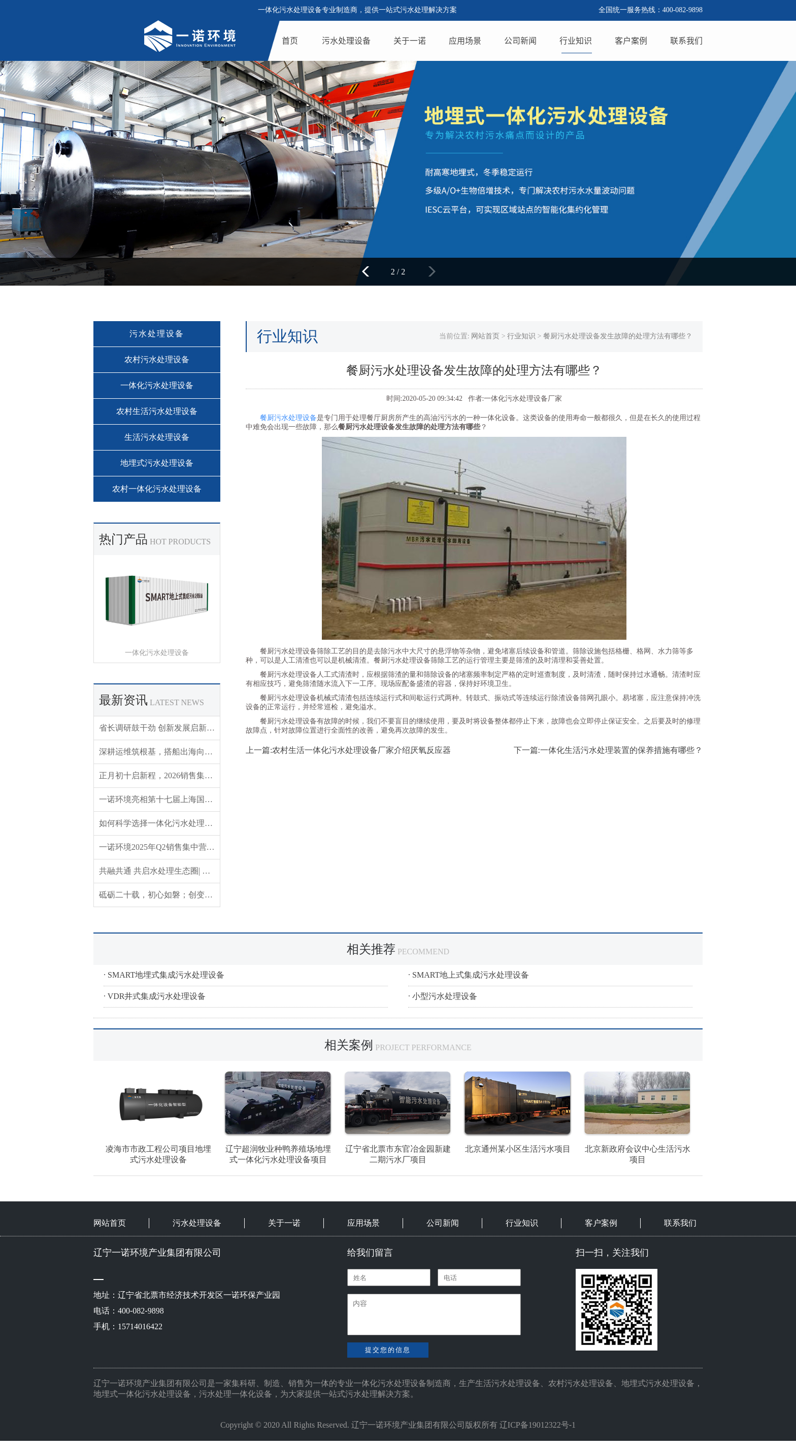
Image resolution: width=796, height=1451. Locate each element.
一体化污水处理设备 (156, 385)
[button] (369, 271)
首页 (290, 41)
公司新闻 (520, 41)
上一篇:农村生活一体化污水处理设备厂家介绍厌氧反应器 (348, 750)
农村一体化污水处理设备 (157, 489)
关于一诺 (409, 41)
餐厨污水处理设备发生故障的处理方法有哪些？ (617, 336)
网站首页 (485, 336)
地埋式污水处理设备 (156, 463)
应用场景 (465, 41)
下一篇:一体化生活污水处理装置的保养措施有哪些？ (608, 750)
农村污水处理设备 (156, 359)
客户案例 (631, 41)
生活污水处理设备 (156, 437)
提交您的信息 (388, 1350)
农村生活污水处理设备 (156, 411)
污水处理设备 (346, 41)
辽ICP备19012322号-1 (538, 1425)
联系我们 (686, 41)
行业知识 (575, 41)
